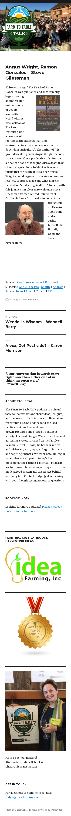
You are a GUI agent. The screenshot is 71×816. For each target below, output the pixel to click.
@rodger (15, 299)
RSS (50, 291)
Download (51, 282)
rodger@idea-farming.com (22, 797)
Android (58, 286)
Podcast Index (14, 291)
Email (29, 291)
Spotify (45, 286)
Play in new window (29, 282)
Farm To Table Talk (15, 810)
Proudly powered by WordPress (45, 810)
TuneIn (40, 291)
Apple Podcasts (29, 286)
